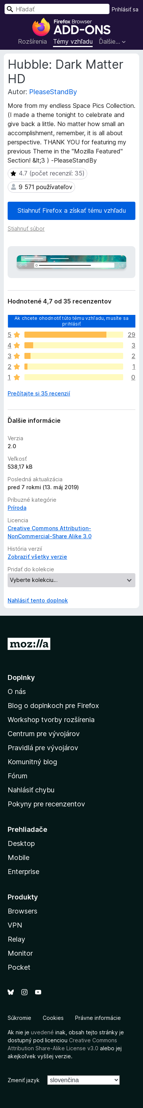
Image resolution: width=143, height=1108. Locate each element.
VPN (15, 925)
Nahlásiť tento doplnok (38, 600)
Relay (16, 939)
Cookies (53, 1018)
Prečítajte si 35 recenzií (39, 393)
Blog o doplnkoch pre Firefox (53, 706)
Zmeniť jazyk (24, 1080)
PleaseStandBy (53, 92)
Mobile (18, 857)
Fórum (17, 776)
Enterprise (23, 872)
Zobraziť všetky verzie (37, 556)
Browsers (22, 911)
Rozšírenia (32, 41)
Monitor (20, 953)
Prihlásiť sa (125, 9)
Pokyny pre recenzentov (46, 804)
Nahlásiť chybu (31, 790)
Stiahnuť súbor (26, 228)
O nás (17, 691)
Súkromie (19, 1018)
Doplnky (21, 677)
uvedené (42, 1032)
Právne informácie (98, 1018)
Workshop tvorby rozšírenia (51, 720)
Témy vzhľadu (73, 41)
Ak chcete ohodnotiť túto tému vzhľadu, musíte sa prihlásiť (71, 320)
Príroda (17, 507)
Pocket (19, 967)
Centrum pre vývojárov (44, 734)
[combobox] (57, 9)
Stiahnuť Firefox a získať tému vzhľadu (72, 210)
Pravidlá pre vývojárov (43, 748)
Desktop (21, 843)
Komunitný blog (32, 762)
